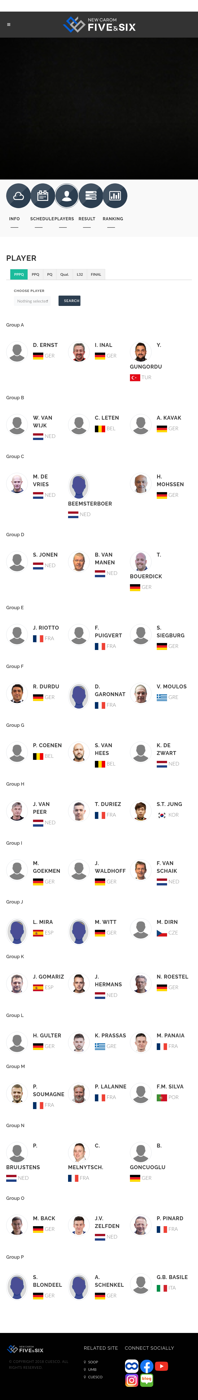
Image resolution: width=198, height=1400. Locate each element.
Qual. (64, 274)
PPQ (35, 274)
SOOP (91, 1362)
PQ (49, 274)
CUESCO (93, 1377)
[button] (32, 301)
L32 (80, 274)
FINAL (96, 274)
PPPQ (19, 274)
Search (72, 300)
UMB (90, 1369)
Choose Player (29, 291)
